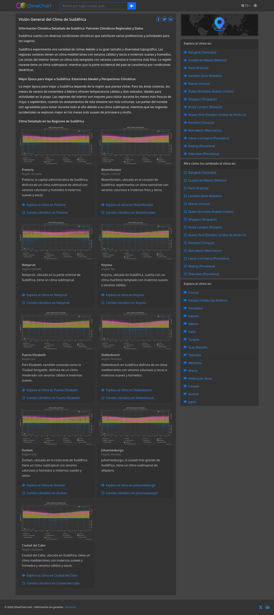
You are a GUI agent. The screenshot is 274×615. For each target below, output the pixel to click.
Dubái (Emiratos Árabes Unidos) (211, 91)
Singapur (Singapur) (202, 99)
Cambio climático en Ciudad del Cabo (53, 583)
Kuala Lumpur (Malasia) (205, 107)
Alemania (195, 363)
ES (245, 5)
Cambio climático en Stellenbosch (130, 398)
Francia (193, 293)
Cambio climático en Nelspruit (48, 303)
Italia (191, 332)
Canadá (193, 386)
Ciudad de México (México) (207, 60)
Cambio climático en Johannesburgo (132, 493)
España (193, 316)
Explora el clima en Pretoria (46, 205)
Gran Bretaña (197, 347)
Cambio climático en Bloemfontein (130, 212)
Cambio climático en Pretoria (47, 212)
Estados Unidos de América (207, 300)
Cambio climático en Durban (47, 493)
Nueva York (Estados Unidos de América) (217, 115)
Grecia (193, 371)
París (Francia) (198, 68)
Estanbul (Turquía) (201, 122)
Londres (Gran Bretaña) (205, 76)
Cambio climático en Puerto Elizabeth (53, 398)
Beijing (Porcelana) (201, 146)
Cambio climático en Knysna (126, 303)
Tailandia (194, 355)
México (193, 324)
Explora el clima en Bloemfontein (129, 205)
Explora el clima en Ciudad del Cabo (52, 575)
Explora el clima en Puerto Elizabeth (52, 390)
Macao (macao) (199, 83)
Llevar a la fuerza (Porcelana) (208, 138)
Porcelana (195, 308)
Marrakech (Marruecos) (205, 130)
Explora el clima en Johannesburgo (130, 485)
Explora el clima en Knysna (125, 295)
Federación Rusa (200, 378)
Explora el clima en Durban (46, 485)
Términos (70, 607)
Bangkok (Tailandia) (202, 52)
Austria (193, 394)
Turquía (193, 339)
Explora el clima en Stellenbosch (129, 390)
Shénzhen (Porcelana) (203, 154)
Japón (192, 402)
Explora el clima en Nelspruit (47, 295)
